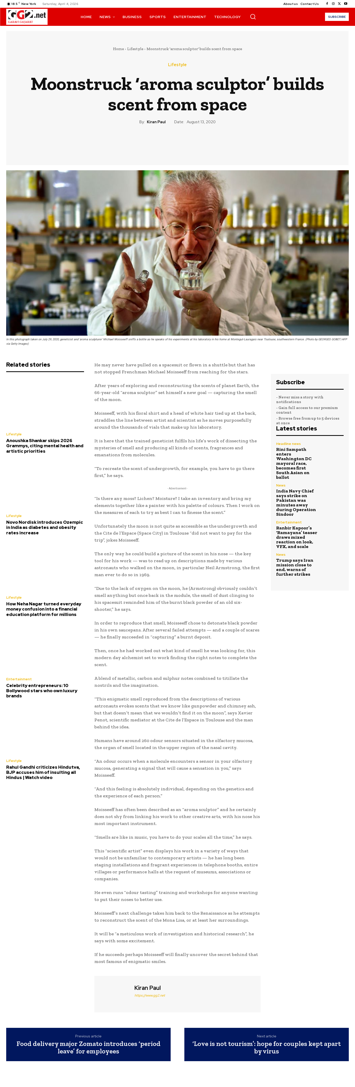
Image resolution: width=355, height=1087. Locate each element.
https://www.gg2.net (149, 995)
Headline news (288, 443)
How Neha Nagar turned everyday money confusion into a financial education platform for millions (43, 609)
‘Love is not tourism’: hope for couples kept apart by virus (266, 1047)
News (280, 485)
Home (118, 49)
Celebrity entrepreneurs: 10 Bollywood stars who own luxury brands (41, 691)
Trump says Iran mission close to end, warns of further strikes (294, 567)
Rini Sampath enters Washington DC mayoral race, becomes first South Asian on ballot (294, 463)
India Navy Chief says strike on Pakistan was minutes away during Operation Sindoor (296, 502)
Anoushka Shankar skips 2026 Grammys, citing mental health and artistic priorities (45, 446)
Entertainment (19, 679)
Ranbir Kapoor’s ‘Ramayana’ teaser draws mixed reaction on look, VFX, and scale (296, 537)
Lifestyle (135, 49)
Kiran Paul (156, 122)
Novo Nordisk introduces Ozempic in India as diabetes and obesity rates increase (44, 527)
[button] (253, 16)
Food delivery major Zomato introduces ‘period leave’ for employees (89, 1047)
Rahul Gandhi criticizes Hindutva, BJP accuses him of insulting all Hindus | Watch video (43, 772)
